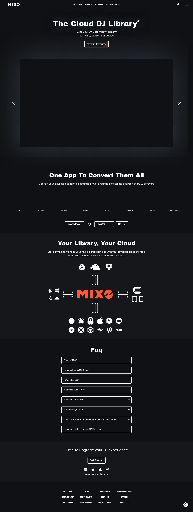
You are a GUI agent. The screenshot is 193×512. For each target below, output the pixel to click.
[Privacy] (104, 491)
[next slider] (180, 103)
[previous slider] (13, 103)
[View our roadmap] (67, 497)
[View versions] (86, 502)
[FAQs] (124, 497)
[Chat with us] (86, 491)
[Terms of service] (105, 497)
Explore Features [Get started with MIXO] (96, 44)
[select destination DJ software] (104, 224)
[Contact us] (86, 497)
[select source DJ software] (74, 224)
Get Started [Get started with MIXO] (96, 460)
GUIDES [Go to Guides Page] (77, 4)
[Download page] (124, 491)
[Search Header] (178, 4)
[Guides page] (67, 491)
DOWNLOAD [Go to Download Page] (113, 4)
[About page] (124, 502)
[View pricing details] (67, 502)
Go (121, 224)
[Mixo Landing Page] (14, 4)
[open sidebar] (187, 4)
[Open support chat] (185, 504)
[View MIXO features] (104, 502)
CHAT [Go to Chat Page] (88, 4)
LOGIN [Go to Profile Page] (99, 4)
